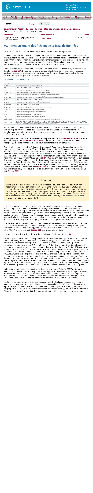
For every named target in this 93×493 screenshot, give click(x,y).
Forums (41, 17)
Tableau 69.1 (15, 70)
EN (82, 18)
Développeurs (66, 17)
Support (88, 17)
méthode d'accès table (70, 137)
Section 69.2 (36, 227)
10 (62, 18)
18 (22, 18)
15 (29, 18)
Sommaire (46, 38)
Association (52, 17)
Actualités (14, 17)
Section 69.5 (13, 169)
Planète (78, 17)
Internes (38, 29)
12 (57, 18)
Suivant (86, 34)
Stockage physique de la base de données (62, 29)
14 (32, 18)
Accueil (4, 17)
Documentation (28, 17)
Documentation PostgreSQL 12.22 (18, 29)
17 (24, 18)
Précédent (8, 34)
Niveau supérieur (46, 34)
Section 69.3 (45, 156)
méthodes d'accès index (33, 139)
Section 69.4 (42, 164)
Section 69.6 (67, 231)
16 (27, 18)
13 (35, 18)
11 (59, 18)
